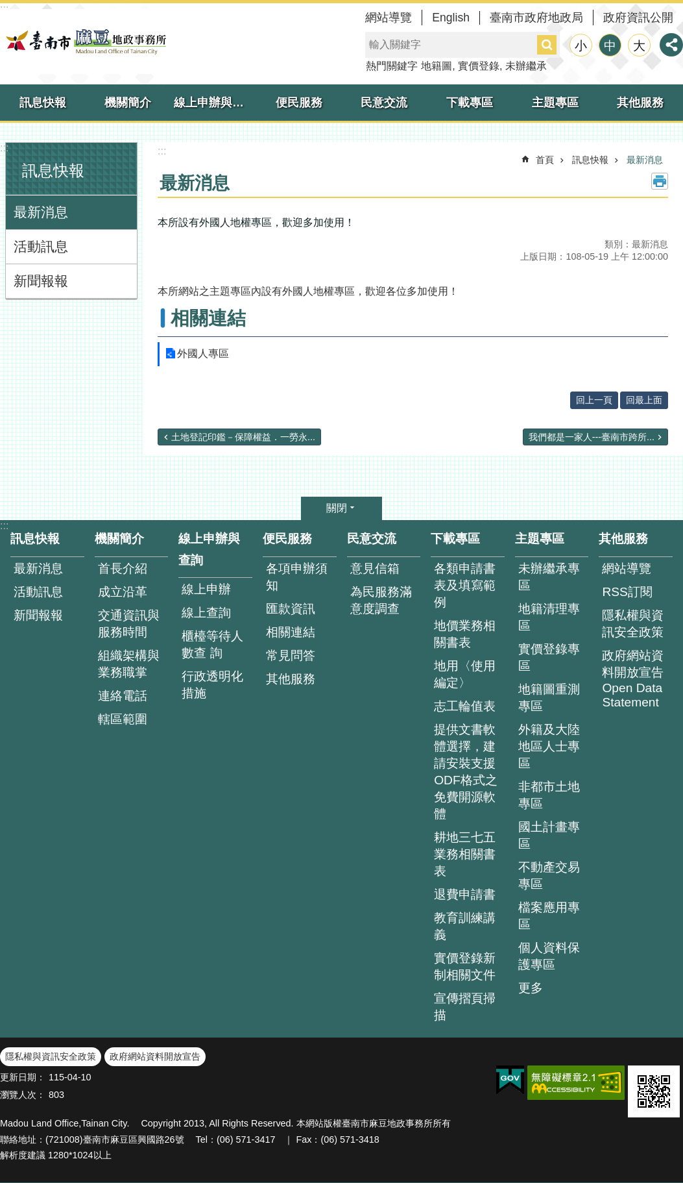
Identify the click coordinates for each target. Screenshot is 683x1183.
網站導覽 (388, 17)
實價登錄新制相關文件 (465, 966)
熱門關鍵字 (392, 65)
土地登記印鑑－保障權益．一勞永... (243, 437)
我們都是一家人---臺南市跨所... (591, 437)
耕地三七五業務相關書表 (465, 854)
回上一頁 (594, 400)
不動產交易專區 (549, 875)
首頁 (545, 160)
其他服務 (640, 102)
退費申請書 (465, 894)
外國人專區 (203, 353)
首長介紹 (122, 568)
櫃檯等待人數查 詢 (212, 644)
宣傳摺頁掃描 (465, 1006)
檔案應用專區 (549, 916)
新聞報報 (41, 280)
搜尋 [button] (547, 45)
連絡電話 (122, 696)
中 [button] (610, 46)
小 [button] (581, 46)
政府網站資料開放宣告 (155, 1056)
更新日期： (22, 1077)
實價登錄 (478, 65)
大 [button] (639, 46)
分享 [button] (671, 44)
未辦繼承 (526, 65)
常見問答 (290, 655)
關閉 (336, 508)
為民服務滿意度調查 (381, 600)
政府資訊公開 (638, 17)
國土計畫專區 (549, 835)
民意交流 (384, 102)
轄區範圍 (122, 719)
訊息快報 (42, 102)
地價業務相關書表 (465, 634)
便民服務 (299, 102)
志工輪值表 (465, 706)
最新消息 (41, 212)
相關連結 (208, 318)
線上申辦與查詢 (215, 102)
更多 (530, 988)
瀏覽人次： (22, 1095)
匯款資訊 (290, 609)
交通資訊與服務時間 (129, 623)
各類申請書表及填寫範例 (465, 585)
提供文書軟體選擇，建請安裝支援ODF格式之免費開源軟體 (465, 772)
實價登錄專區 (549, 657)
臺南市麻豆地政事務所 (84, 41)
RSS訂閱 (627, 592)
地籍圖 (436, 65)
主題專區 (555, 102)
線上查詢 (206, 612)
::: (4, 147)
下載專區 (469, 102)
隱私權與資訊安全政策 (633, 623)
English (451, 17)
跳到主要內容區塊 (6, 6)
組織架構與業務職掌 (129, 664)
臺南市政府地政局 (536, 17)
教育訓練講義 (465, 926)
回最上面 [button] (644, 400)
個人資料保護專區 (549, 956)
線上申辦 (206, 589)
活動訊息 (41, 246)
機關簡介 (127, 102)
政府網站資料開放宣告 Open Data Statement (633, 679)
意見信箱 (375, 568)
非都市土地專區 (549, 795)
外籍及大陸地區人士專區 (549, 746)
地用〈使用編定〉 (465, 674)
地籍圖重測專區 (549, 697)
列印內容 (659, 181)
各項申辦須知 (297, 577)
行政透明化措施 (212, 684)
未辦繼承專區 (549, 577)
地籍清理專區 (549, 617)
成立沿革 (122, 592)
